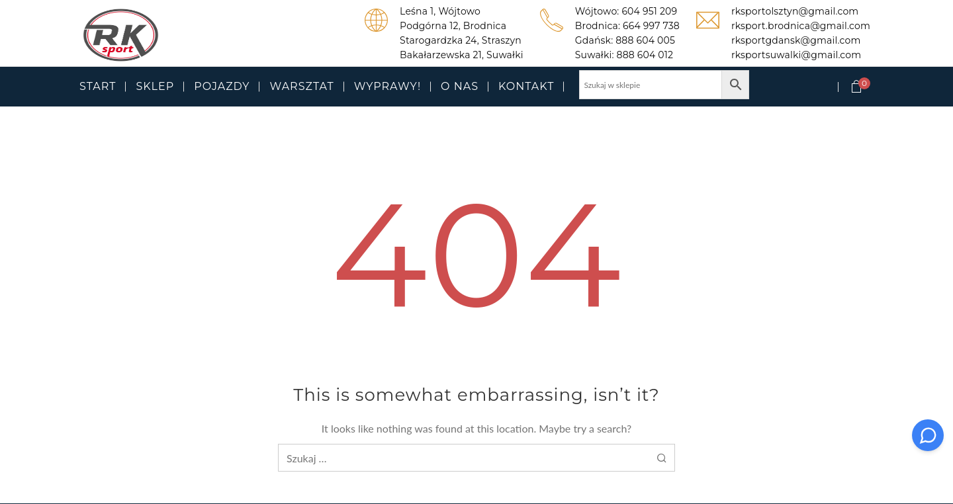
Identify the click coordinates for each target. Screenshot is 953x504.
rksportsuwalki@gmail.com (796, 55)
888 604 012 (645, 55)
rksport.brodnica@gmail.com (800, 26)
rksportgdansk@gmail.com (795, 40)
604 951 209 (649, 11)
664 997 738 (651, 26)
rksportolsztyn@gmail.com (794, 11)
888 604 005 (645, 40)
